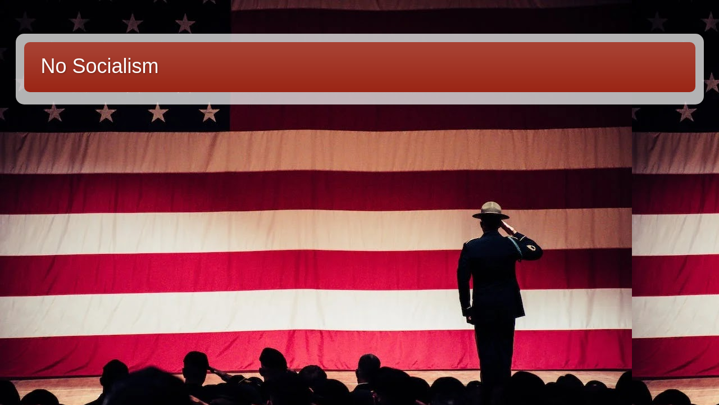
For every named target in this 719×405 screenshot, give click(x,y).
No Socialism (100, 66)
